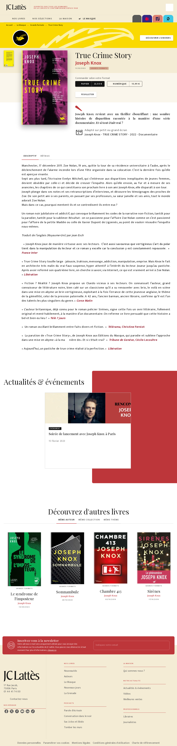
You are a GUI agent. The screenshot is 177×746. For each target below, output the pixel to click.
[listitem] (6, 711)
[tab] (7, 18)
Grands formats (37, 25)
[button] (156, 38)
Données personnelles (29, 743)
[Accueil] (17, 7)
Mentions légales (81, 743)
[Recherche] (169, 7)
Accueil (9, 25)
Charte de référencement (146, 743)
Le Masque (21, 25)
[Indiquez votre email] (127, 645)
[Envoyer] (166, 645)
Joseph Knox (88, 63)
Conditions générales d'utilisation (111, 743)
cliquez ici (52, 650)
